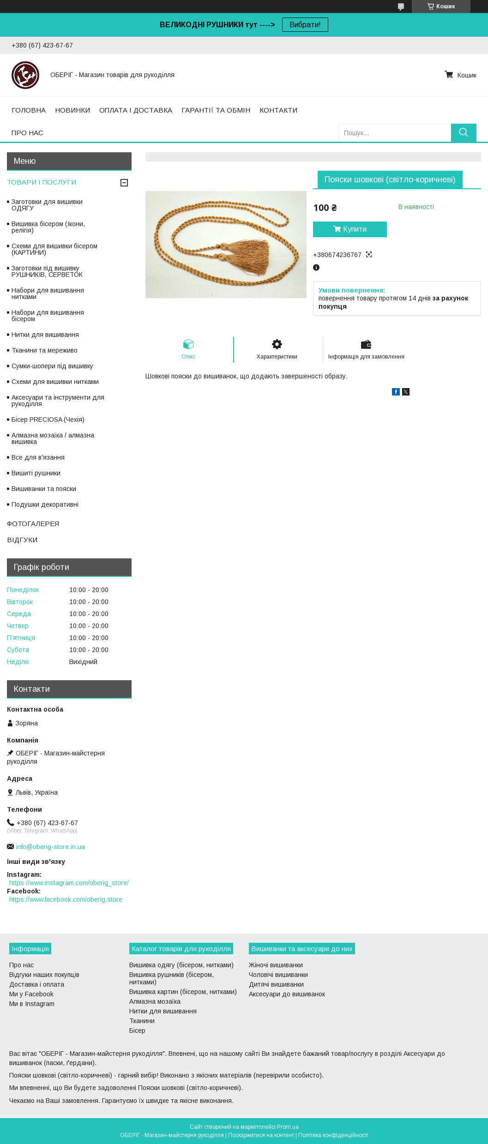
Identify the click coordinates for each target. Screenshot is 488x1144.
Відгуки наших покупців (44, 974)
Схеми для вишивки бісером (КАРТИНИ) (54, 249)
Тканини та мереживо (45, 350)
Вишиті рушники (36, 473)
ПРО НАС (27, 133)
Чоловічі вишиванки (278, 974)
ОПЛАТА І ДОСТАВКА (135, 110)
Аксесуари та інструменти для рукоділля (58, 400)
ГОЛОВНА (29, 110)
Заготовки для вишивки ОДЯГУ (47, 205)
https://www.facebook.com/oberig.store (65, 899)
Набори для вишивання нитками (48, 293)
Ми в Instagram (31, 1003)
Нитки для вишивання (45, 334)
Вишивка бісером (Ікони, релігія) (48, 227)
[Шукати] (463, 133)
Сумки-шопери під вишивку (52, 366)
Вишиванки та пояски (44, 488)
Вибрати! (305, 25)
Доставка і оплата (36, 984)
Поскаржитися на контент (261, 1135)
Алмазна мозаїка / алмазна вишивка (53, 438)
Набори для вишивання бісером (48, 316)
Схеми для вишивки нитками (55, 381)
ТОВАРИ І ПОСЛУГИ (41, 182)
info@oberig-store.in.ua (50, 847)
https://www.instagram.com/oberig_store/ (69, 882)
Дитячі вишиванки (276, 984)
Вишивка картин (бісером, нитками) (183, 991)
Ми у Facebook (31, 994)
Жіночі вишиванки (276, 965)
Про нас (21, 965)
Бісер (137, 1030)
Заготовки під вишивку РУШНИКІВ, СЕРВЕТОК (47, 271)
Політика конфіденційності (333, 1135)
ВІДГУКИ (22, 540)
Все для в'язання (38, 457)
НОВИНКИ (72, 110)
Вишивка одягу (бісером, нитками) (181, 965)
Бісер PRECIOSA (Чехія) (48, 419)
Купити (355, 229)
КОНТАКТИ (278, 110)
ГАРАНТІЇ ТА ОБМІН (215, 110)
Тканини (142, 1020)
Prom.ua (288, 1127)
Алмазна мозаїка (155, 1001)
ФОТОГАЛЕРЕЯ (33, 523)
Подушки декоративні (45, 504)
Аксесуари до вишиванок (287, 994)
